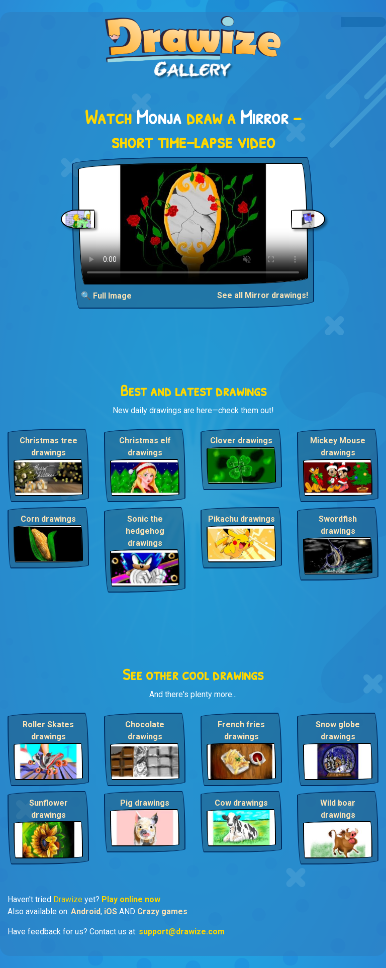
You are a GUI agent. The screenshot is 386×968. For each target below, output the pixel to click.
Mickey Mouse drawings (337, 446)
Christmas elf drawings (145, 446)
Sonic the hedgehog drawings (145, 531)
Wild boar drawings (337, 809)
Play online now (131, 899)
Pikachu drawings (241, 519)
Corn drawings (48, 519)
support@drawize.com (182, 931)
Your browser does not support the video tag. (193, 223)
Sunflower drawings (48, 809)
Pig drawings (144, 803)
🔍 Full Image (106, 296)
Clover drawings (241, 440)
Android (86, 911)
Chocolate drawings (144, 730)
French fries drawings (241, 730)
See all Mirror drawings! (262, 295)
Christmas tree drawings (48, 446)
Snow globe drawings (338, 730)
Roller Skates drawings (48, 730)
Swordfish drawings (338, 525)
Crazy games (162, 911)
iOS (110, 911)
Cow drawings (241, 803)
